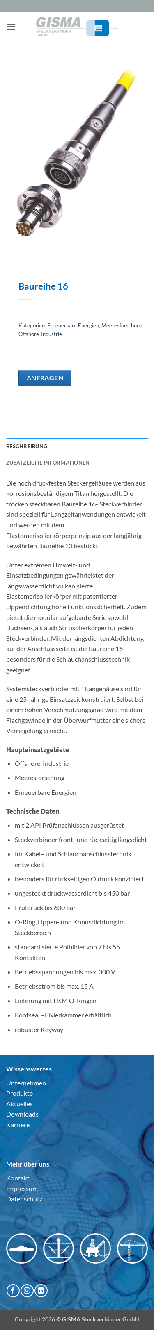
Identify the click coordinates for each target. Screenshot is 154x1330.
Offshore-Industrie (40, 334)
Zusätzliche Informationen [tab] (48, 462)
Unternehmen (26, 1083)
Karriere (18, 1124)
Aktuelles (19, 1104)
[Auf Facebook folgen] (13, 1290)
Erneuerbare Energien (73, 325)
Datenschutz (24, 1199)
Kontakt (18, 1178)
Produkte (19, 1093)
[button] (11, 26)
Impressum (22, 1188)
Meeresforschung (122, 325)
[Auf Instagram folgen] (27, 1290)
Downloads (22, 1114)
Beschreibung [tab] (26, 446)
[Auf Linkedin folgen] (40, 1290)
